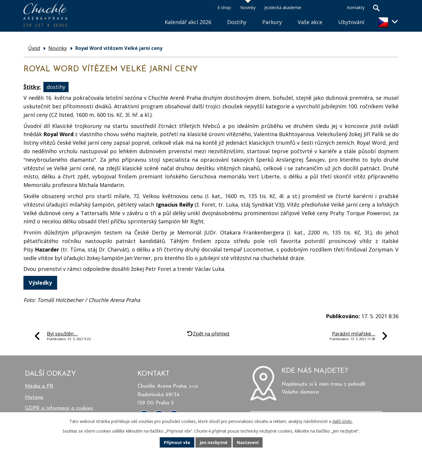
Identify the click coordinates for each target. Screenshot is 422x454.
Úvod (149, 15)
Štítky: (32, 86)
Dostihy (236, 22)
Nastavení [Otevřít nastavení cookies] (247, 442)
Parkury (272, 22)
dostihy (56, 86)
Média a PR (39, 386)
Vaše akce (310, 22)
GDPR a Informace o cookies (59, 408)
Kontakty (356, 7)
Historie (34, 397)
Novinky (248, 7)
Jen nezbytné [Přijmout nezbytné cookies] (213, 442)
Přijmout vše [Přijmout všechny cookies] (177, 442)
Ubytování (351, 22)
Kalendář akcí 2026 (188, 22)
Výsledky (40, 282)
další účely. (342, 421)
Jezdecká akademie (282, 7)
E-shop (224, 7)
